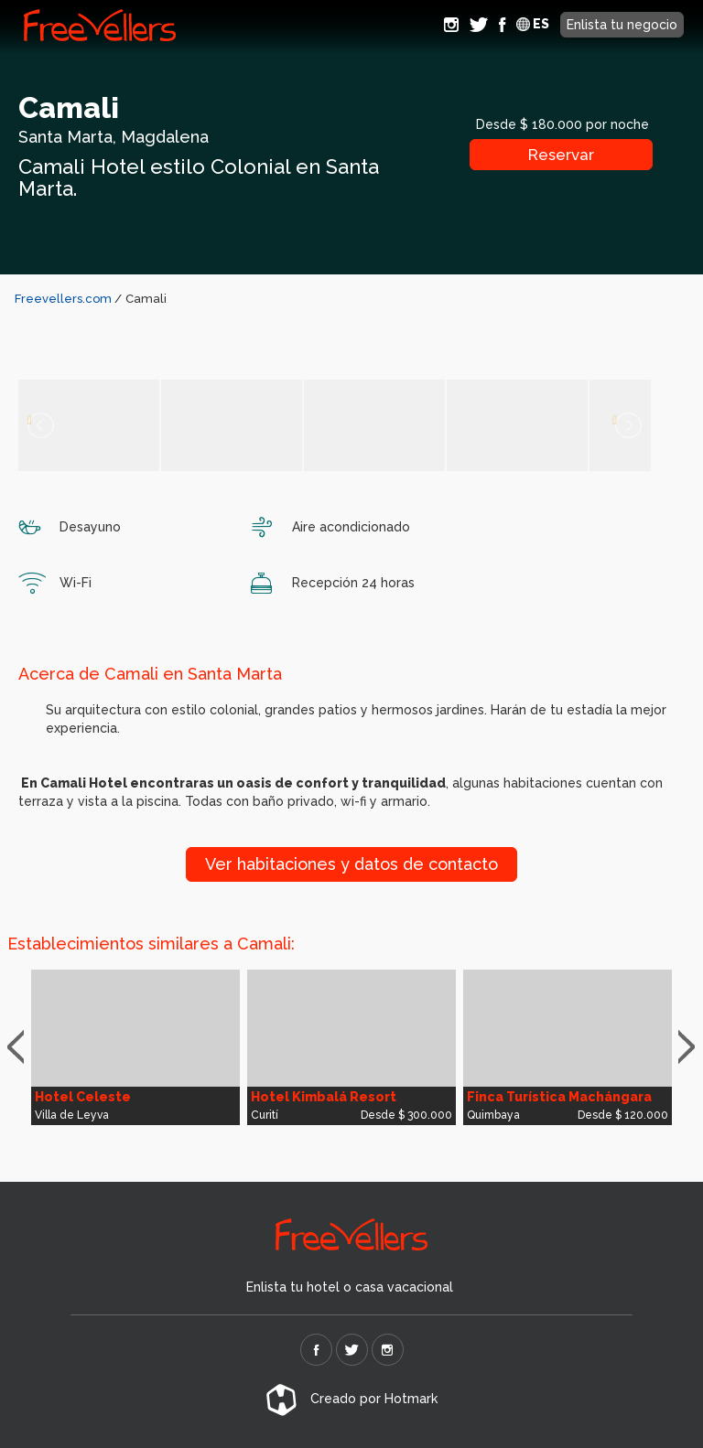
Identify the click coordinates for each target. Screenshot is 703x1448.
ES (532, 23)
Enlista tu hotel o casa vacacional (349, 1287)
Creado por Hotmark (351, 1398)
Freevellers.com (63, 299)
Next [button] (690, 1047)
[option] (135, 1047)
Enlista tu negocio (622, 24)
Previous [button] (23, 1047)
